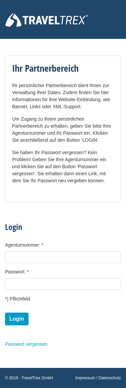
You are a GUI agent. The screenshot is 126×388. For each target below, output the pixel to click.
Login (16, 319)
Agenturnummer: (22, 245)
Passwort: (15, 271)
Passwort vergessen (26, 344)
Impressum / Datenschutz (98, 378)
